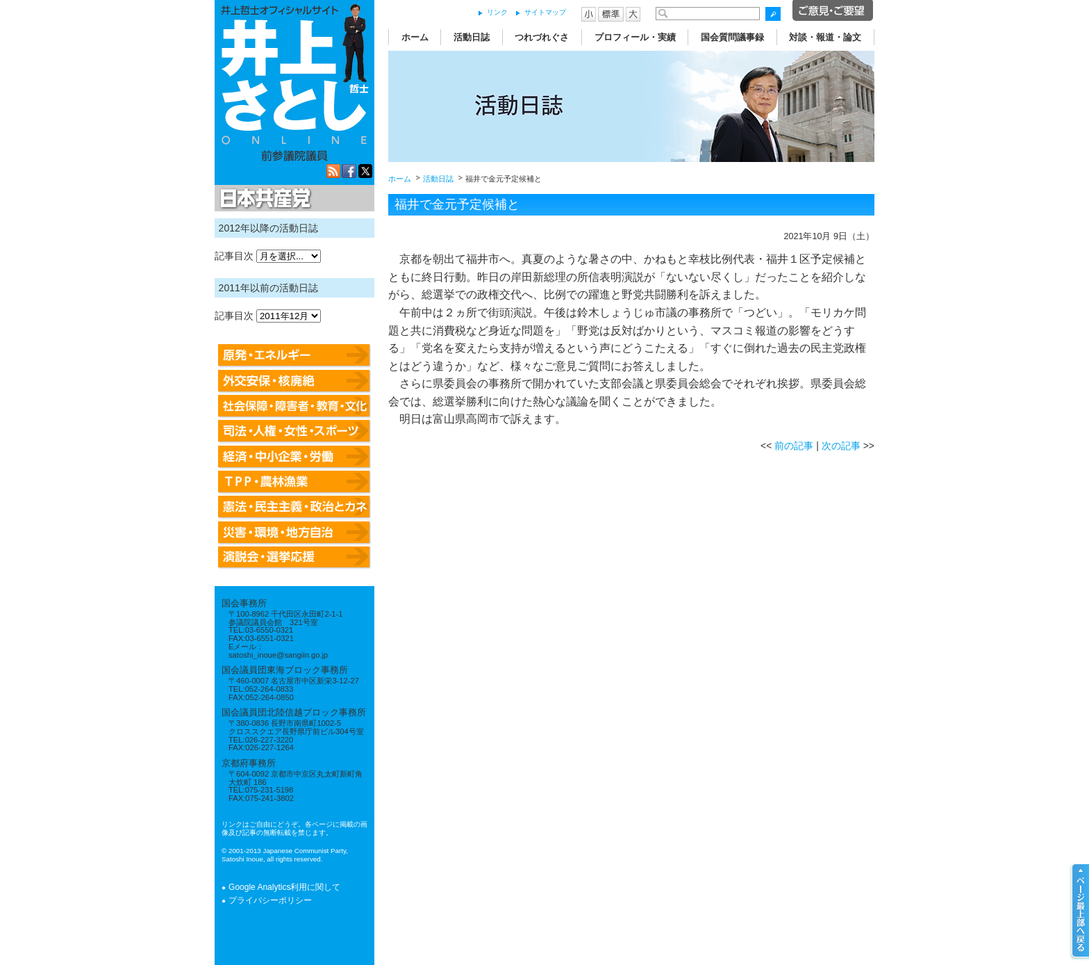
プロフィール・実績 (635, 37)
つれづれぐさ (542, 37)
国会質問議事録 (732, 37)
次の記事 (841, 445)
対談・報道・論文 (825, 37)
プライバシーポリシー (270, 900)
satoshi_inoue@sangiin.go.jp (278, 655)
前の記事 (793, 445)
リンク (497, 12)
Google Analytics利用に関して (284, 887)
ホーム (415, 37)
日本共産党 (263, 199)
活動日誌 (472, 37)
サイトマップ (545, 12)
